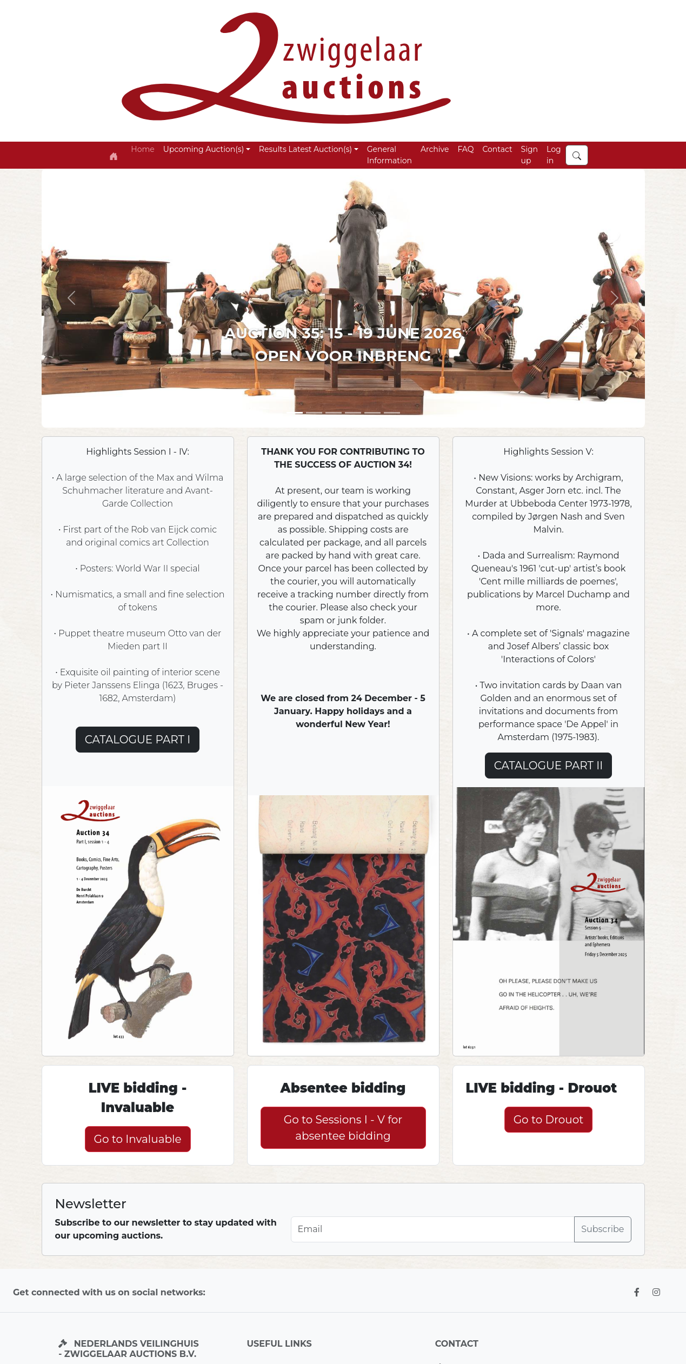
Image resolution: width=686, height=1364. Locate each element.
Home (142, 149)
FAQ (465, 149)
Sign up (529, 154)
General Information (389, 154)
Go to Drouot (549, 1119)
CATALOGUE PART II (548, 765)
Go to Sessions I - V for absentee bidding (343, 1127)
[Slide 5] (353, 413)
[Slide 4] (372, 413)
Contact (497, 149)
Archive (435, 149)
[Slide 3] (333, 413)
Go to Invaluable (137, 1139)
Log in (554, 154)
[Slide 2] (314, 413)
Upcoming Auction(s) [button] (203, 149)
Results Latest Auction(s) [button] (305, 149)
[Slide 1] (295, 413)
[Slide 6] (392, 413)
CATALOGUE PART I (138, 739)
